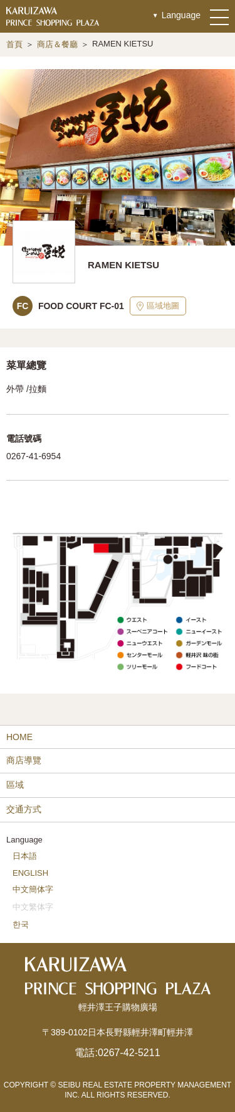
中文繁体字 (33, 907)
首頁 (14, 44)
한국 (21, 924)
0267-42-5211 (129, 1052)
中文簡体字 (33, 889)
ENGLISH (30, 873)
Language (181, 15)
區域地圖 (158, 306)
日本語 (25, 856)
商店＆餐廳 (57, 44)
